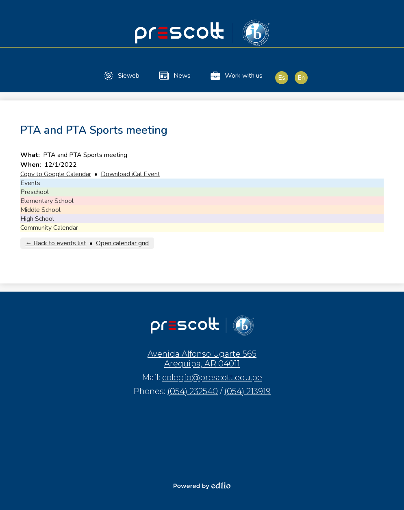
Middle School (40, 209)
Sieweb (120, 75)
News (174, 75)
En (301, 77)
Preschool (34, 191)
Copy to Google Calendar (55, 174)
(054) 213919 (247, 391)
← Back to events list (55, 243)
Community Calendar (49, 227)
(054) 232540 (192, 391)
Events (30, 183)
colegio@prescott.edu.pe (212, 377)
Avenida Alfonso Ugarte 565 (202, 358)
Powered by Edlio (202, 486)
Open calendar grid (122, 243)
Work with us (236, 75)
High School (37, 218)
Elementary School (47, 200)
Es (281, 77)
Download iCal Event (130, 174)
